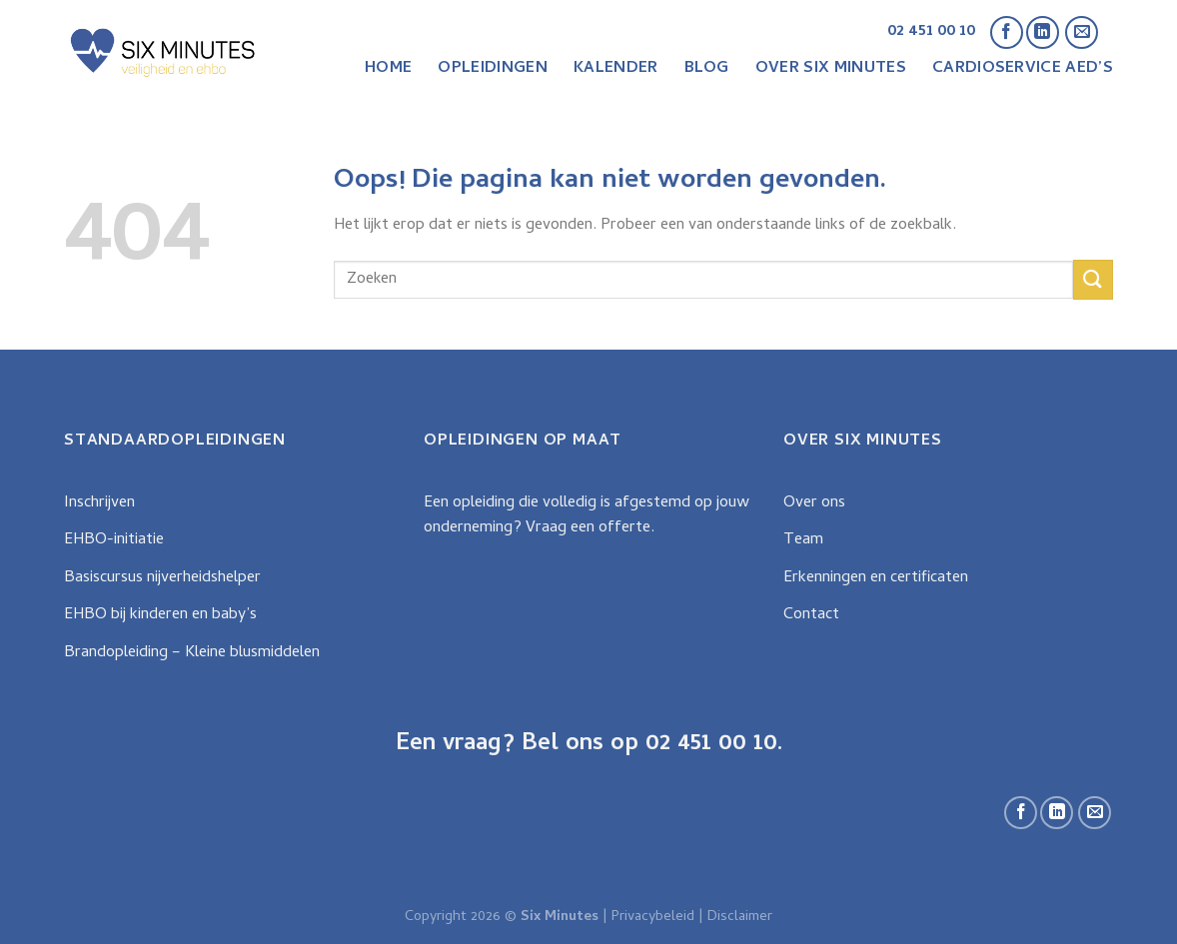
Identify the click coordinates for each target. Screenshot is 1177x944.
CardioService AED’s (1022, 69)
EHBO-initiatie (114, 540)
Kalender (616, 69)
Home (388, 69)
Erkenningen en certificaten (875, 578)
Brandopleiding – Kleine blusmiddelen (192, 653)
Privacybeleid (652, 917)
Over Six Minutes (830, 69)
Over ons (814, 503)
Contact (811, 615)
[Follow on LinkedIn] (1042, 32)
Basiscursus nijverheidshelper (162, 578)
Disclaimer (739, 917)
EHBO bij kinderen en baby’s (160, 615)
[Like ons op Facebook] (1006, 32)
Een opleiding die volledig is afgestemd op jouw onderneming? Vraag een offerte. (586, 516)
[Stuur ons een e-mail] (1081, 32)
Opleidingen (493, 69)
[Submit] (1093, 279)
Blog (706, 69)
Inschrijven (99, 503)
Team (803, 540)
